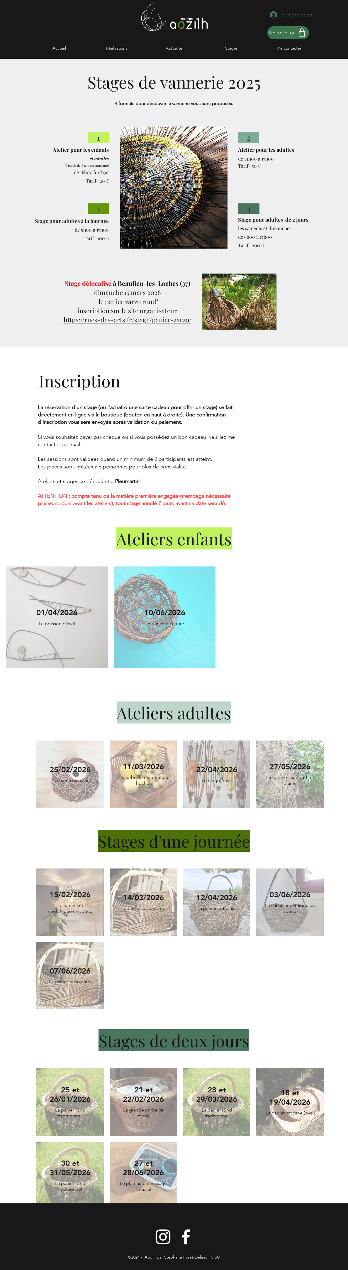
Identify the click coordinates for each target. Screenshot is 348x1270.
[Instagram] (163, 1237)
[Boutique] (288, 32)
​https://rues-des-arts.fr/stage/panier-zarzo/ (127, 319)
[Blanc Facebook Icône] (186, 1237)
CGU (215, 1257)
